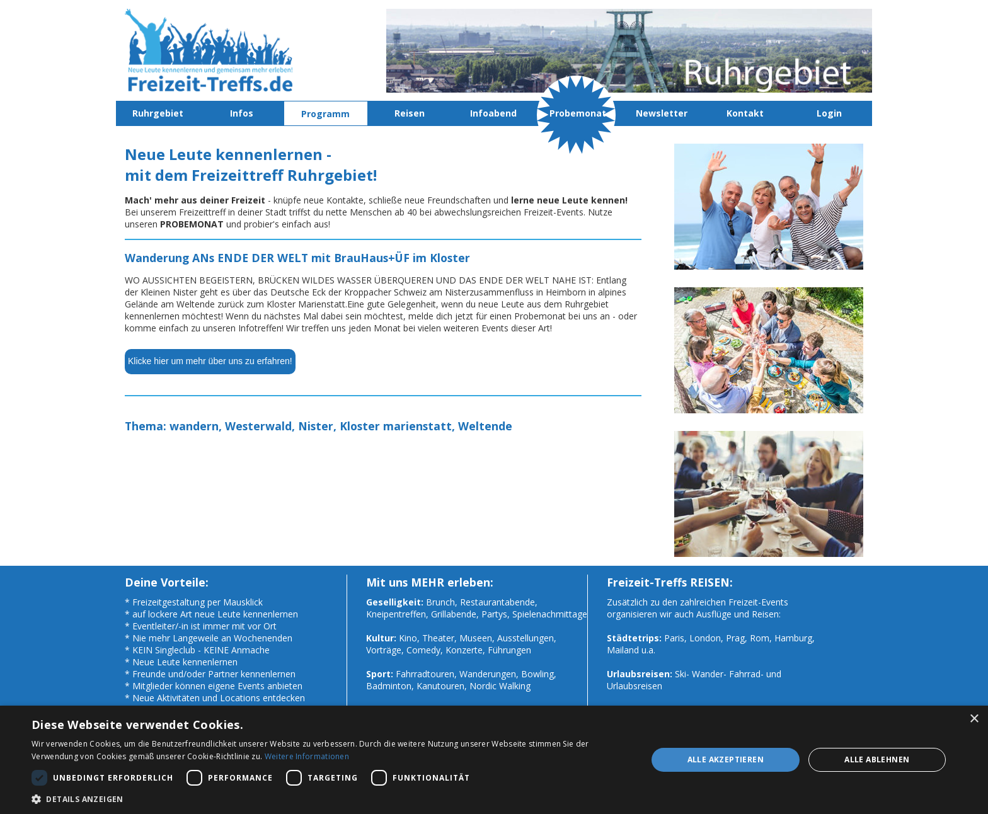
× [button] (974, 719)
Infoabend (493, 113)
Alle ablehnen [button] (876, 759)
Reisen (409, 113)
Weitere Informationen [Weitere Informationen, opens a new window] (307, 756)
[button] (330, 799)
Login (829, 113)
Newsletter (661, 113)
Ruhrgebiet (157, 113)
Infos (241, 113)
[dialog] (494, 760)
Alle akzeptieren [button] (725, 759)
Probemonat (577, 113)
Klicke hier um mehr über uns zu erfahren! (210, 361)
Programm (325, 114)
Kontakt (745, 113)
